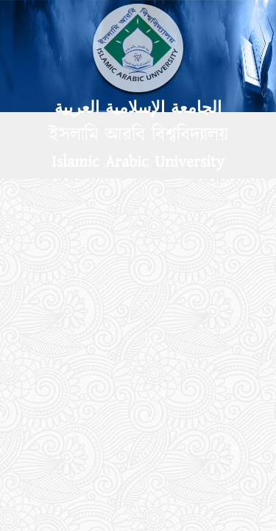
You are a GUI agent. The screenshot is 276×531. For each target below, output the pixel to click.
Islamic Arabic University (138, 161)
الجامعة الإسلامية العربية (138, 108)
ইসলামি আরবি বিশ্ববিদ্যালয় (138, 135)
